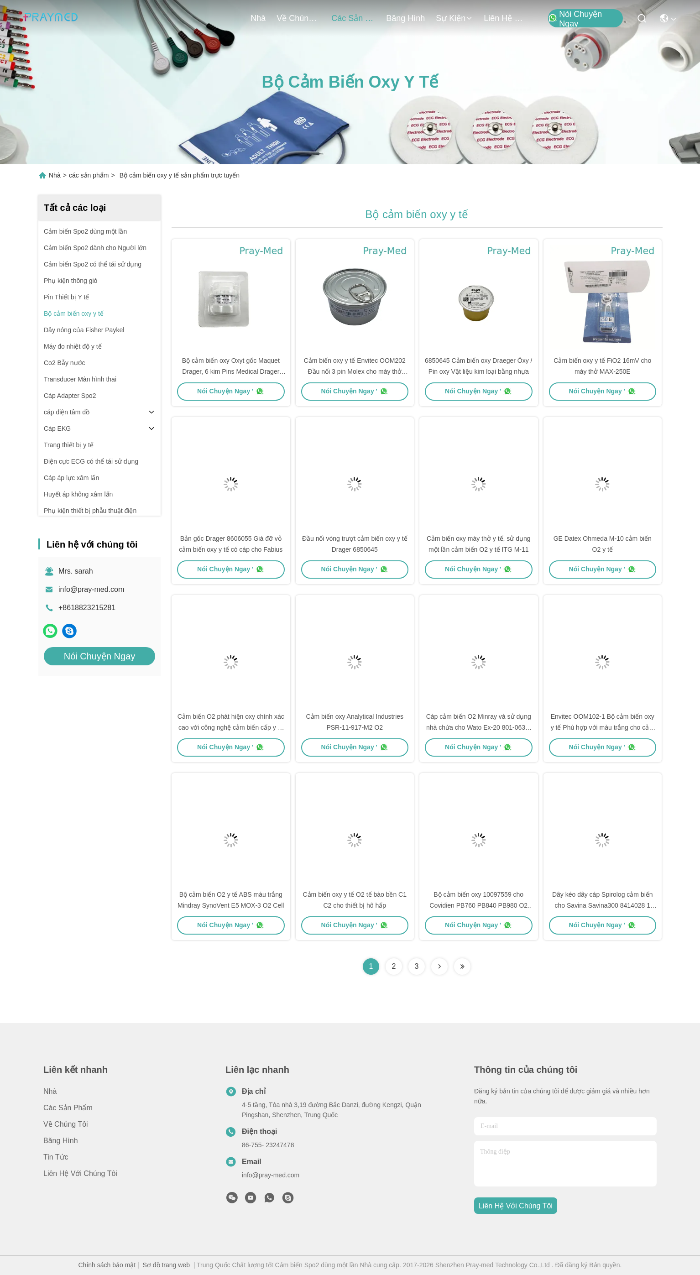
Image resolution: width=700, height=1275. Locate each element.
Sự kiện (454, 18)
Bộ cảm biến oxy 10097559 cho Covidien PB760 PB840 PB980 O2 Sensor (478, 905)
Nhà (258, 18)
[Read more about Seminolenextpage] (439, 966)
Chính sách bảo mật (107, 1265)
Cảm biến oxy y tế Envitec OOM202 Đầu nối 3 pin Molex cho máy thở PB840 (355, 371)
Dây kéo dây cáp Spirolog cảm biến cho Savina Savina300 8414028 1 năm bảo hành (602, 905)
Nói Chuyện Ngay (575, 19)
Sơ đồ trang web (166, 1265)
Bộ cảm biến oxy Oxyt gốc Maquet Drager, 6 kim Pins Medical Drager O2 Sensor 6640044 (231, 371)
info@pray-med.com (91, 589)
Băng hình (405, 18)
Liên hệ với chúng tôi (506, 18)
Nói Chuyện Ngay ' (230, 391)
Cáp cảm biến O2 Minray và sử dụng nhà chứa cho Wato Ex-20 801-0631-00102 (478, 727)
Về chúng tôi (298, 18)
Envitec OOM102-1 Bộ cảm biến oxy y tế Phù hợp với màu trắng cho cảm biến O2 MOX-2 (602, 727)
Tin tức (55, 1157)
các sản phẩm (353, 18)
